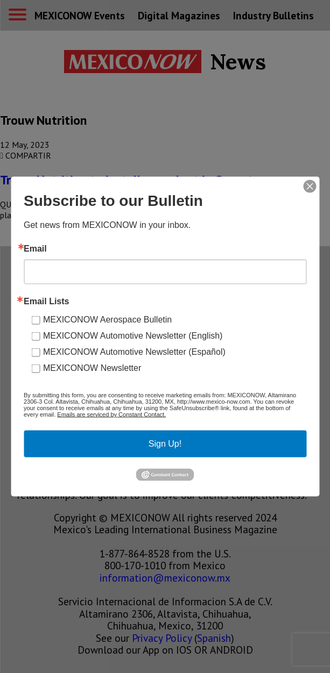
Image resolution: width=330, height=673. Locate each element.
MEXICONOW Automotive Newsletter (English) (132, 335)
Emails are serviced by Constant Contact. (111, 414)
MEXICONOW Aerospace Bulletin (107, 319)
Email (35, 249)
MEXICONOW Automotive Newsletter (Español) (134, 351)
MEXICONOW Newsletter (92, 368)
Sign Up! (165, 443)
